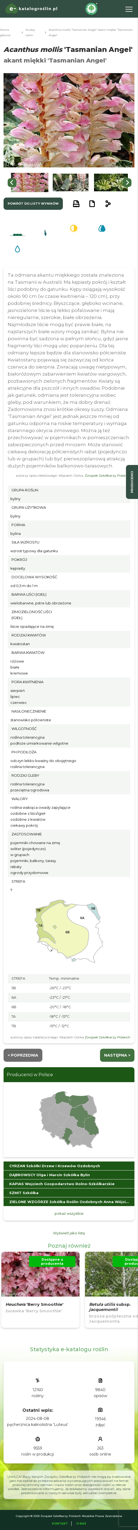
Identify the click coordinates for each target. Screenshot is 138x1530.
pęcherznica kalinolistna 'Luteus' (37, 1424)
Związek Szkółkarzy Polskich (107, 475)
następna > (117, 1055)
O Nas (81, 1523)
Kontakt (60, 1523)
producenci (132, 482)
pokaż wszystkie (69, 1213)
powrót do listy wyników (33, 203)
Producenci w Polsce (30, 1074)
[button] (29, 182)
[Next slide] (127, 182)
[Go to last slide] (12, 182)
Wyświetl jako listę (69, 1233)
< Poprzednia (23, 1055)
